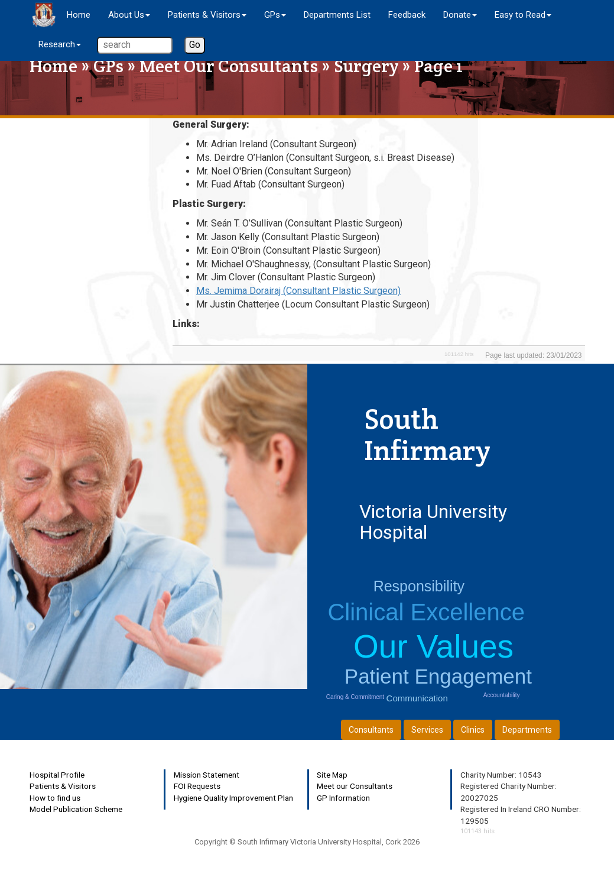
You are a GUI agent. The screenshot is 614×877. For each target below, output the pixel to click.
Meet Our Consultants (228, 65)
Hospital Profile (57, 774)
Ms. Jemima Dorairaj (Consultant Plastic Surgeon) (298, 290)
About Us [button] (129, 14)
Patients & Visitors (63, 786)
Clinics (473, 729)
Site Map (332, 774)
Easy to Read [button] (523, 14)
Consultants (371, 729)
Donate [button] (460, 14)
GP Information (343, 797)
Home (78, 14)
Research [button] (59, 44)
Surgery (366, 65)
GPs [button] (275, 14)
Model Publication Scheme (76, 809)
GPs (108, 65)
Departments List (337, 14)
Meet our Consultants (354, 786)
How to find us (55, 797)
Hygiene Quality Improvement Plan (233, 797)
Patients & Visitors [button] (207, 14)
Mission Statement (206, 774)
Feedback (406, 14)
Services (427, 729)
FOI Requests (197, 786)
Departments (527, 729)
